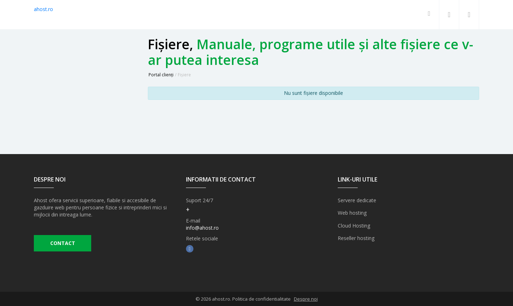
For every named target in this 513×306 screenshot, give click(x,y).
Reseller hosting (356, 237)
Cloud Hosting (354, 225)
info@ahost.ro (202, 227)
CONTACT (62, 243)
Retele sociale (202, 238)
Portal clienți (161, 75)
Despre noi (306, 299)
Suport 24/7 (199, 200)
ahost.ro (43, 9)
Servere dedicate (357, 200)
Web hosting (352, 212)
